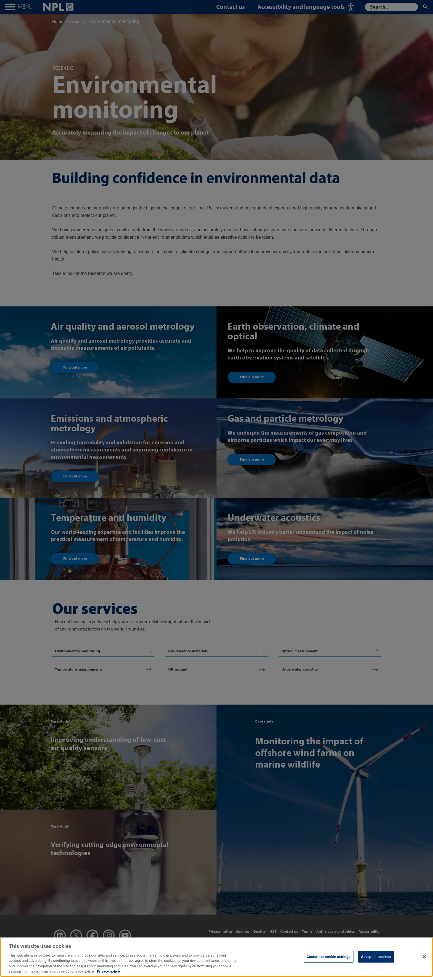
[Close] (424, 956)
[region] (216, 957)
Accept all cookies (376, 957)
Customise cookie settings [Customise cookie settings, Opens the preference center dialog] (328, 957)
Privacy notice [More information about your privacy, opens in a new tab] (108, 971)
